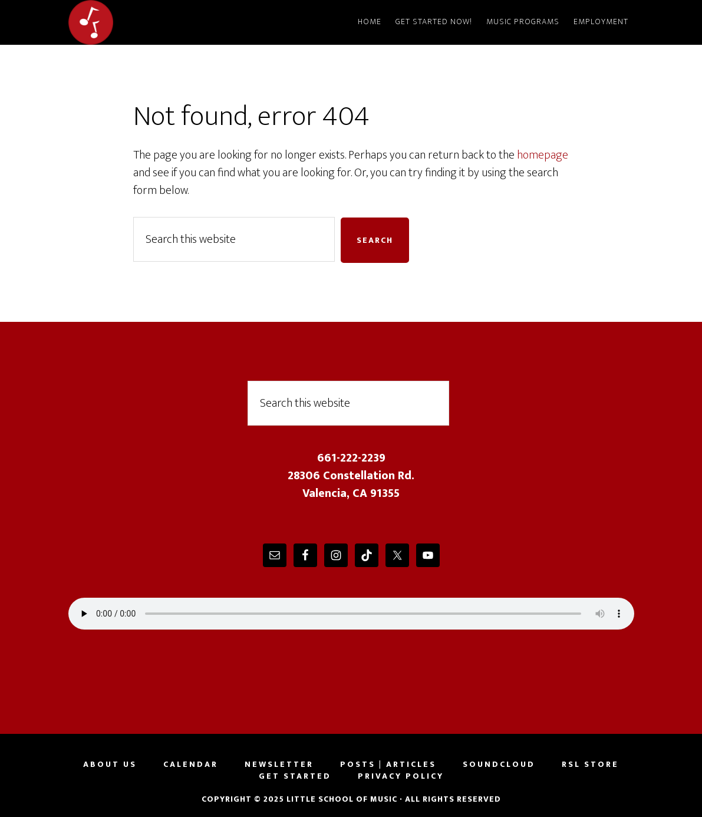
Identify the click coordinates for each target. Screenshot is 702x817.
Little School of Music (174, 22)
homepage (542, 155)
